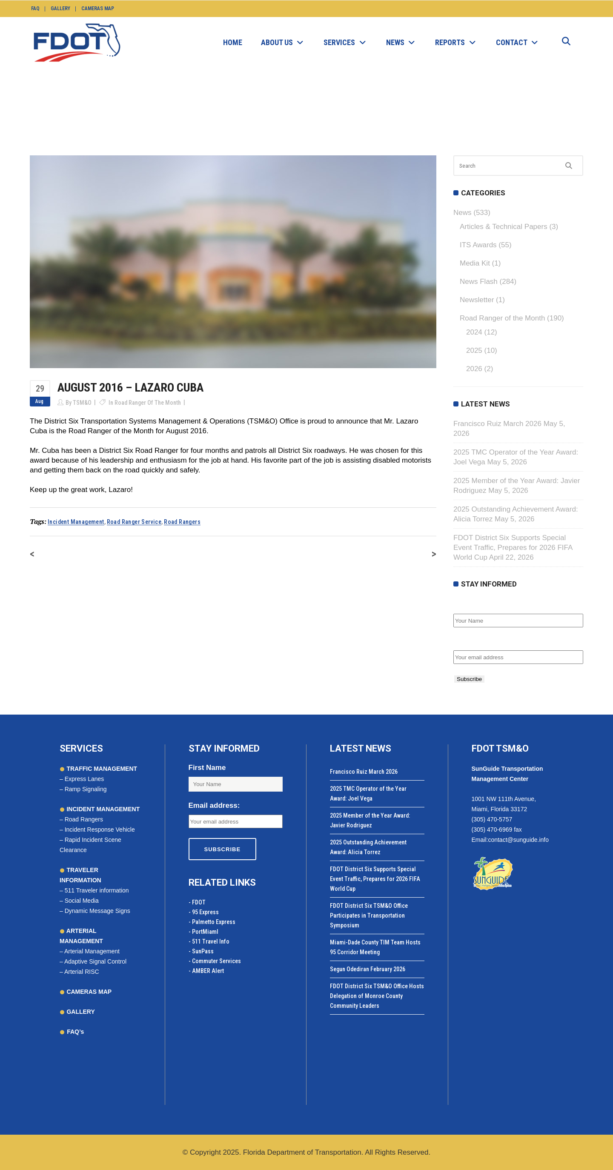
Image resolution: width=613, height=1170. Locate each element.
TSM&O (82, 402)
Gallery (60, 8)
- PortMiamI (203, 931)
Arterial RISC (81, 971)
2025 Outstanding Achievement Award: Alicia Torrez (368, 847)
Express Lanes (84, 778)
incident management (76, 521)
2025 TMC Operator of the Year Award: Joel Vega (368, 793)
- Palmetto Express (212, 921)
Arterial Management (92, 951)
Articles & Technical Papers (503, 227)
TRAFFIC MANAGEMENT (101, 768)
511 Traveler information (97, 890)
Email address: (479, 641)
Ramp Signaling (86, 789)
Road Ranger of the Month (299, 109)
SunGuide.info (215, 109)
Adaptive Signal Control (95, 961)
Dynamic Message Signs (97, 910)
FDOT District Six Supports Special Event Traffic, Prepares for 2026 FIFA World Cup (512, 547)
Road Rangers (84, 819)
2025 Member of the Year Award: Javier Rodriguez (370, 820)
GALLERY (80, 1011)
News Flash (479, 281)
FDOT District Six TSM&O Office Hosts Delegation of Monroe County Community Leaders (377, 996)
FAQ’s (75, 1031)
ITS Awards (478, 245)
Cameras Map (97, 8)
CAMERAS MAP (88, 991)
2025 (474, 350)
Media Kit (475, 263)
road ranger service (134, 521)
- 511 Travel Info (209, 941)
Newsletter (477, 300)
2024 (474, 332)
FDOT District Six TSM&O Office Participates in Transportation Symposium (369, 915)
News (248, 109)
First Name (472, 605)
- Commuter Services (215, 961)
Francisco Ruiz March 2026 (497, 424)
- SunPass (201, 951)
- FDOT (197, 902)
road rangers (182, 521)
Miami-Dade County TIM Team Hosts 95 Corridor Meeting (375, 947)
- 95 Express (204, 912)
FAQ (35, 8)
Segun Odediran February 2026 (367, 969)
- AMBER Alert (206, 970)
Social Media (82, 900)
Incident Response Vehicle (100, 829)
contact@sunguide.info (518, 839)
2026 (474, 369)
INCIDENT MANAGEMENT (102, 809)
